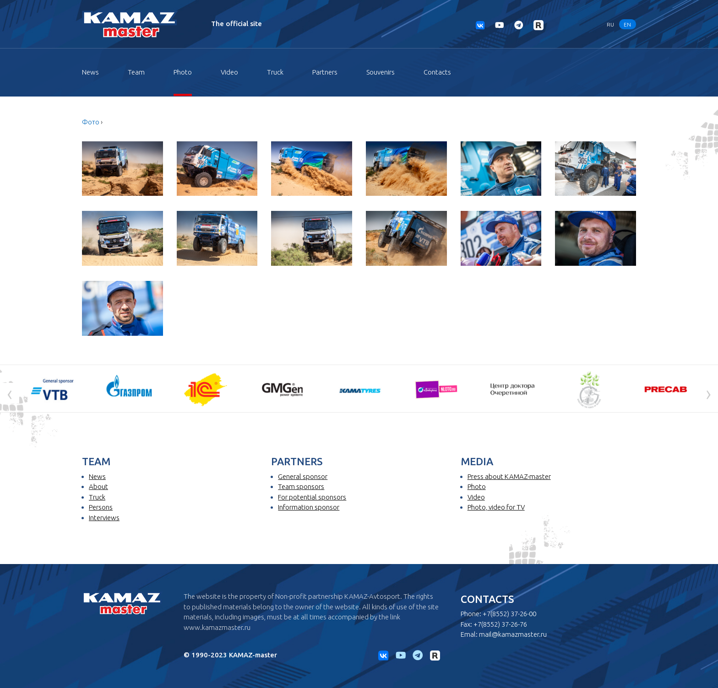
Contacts (437, 72)
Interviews (104, 517)
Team (136, 72)
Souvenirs (380, 72)
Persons (101, 507)
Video (229, 72)
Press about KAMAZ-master (509, 476)
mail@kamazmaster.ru (513, 634)
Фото (90, 122)
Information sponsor (308, 507)
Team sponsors (301, 486)
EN (627, 24)
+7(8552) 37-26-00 (509, 614)
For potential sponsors (312, 497)
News (90, 72)
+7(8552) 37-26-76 (500, 624)
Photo (183, 72)
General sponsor (302, 476)
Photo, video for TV (496, 507)
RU (610, 24)
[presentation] (9, 393)
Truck (275, 72)
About (98, 486)
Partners (324, 72)
